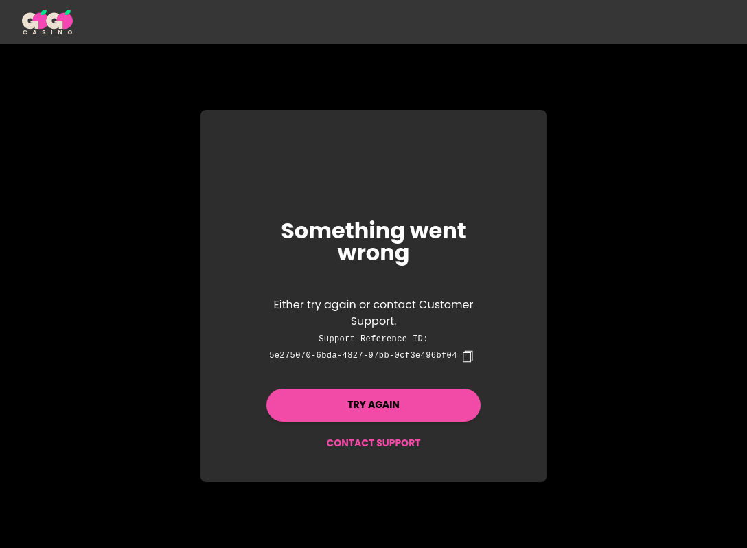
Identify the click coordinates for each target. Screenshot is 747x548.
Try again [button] (373, 404)
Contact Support (373, 443)
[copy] (467, 356)
